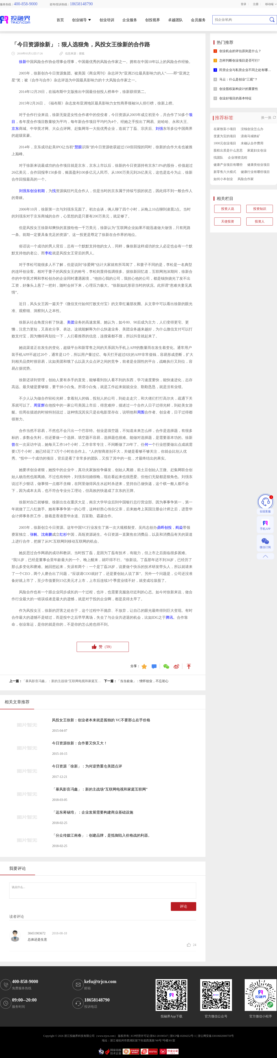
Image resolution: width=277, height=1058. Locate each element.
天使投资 (227, 221)
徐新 (22, 62)
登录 (243, 4)
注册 (256, 4)
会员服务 (198, 20)
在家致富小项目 (225, 129)
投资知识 (259, 209)
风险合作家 (246, 179)
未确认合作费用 (252, 143)
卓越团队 (175, 20)
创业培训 (106, 20)
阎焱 (179, 527)
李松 (48, 253)
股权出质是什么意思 (228, 150)
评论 (183, 906)
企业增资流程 (237, 157)
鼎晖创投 (164, 527)
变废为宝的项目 (225, 136)
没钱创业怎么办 (252, 129)
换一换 (268, 117)
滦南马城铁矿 (250, 136)
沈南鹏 (46, 534)
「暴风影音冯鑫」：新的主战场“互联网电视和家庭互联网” (64, 681)
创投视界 (152, 20)
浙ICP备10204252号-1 (183, 1035)
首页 (60, 20)
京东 (15, 129)
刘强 (159, 129)
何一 (148, 444)
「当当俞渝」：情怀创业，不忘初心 (143, 681)
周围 (141, 412)
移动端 (271, 4)
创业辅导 (81, 20)
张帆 (33, 534)
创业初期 (37, 191)
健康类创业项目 (258, 164)
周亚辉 (39, 405)
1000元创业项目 (225, 143)
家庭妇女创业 (257, 150)
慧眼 (78, 147)
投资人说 (227, 209)
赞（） (103, 647)
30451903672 (36, 933)
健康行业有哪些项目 (255, 172)
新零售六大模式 (225, 172)
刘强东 (24, 191)
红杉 (63, 534)
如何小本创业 (223, 179)
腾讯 (169, 617)
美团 (70, 322)
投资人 (260, 221)
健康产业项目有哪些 (228, 164)
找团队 (218, 157)
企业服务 (129, 20)
